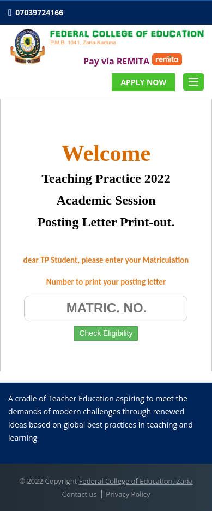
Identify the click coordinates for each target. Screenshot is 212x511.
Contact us (79, 494)
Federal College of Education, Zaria (136, 481)
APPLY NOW (143, 82)
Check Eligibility (105, 333)
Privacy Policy (128, 494)
